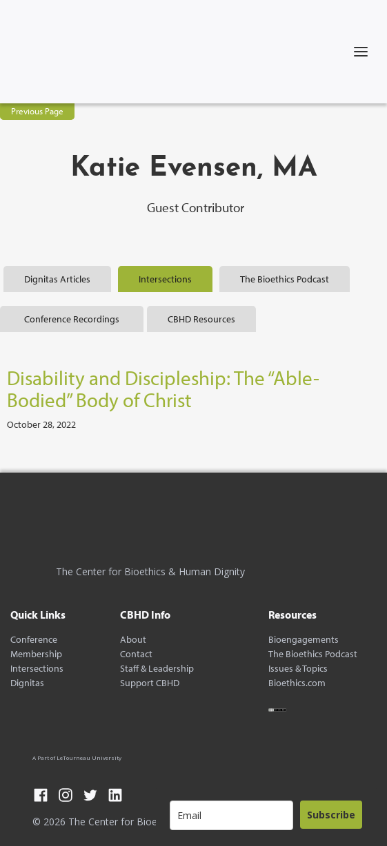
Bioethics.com (297, 683)
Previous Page (37, 110)
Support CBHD (149, 683)
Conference (33, 640)
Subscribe (331, 814)
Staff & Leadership (157, 668)
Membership (36, 654)
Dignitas (27, 683)
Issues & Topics (298, 668)
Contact (136, 654)
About (133, 640)
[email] (231, 815)
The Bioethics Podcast (312, 654)
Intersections (36, 668)
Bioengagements (303, 640)
